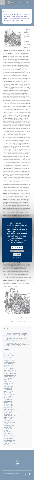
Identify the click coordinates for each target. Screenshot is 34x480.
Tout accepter (17, 247)
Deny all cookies (17, 251)
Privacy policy (17, 257)
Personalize (17, 254)
